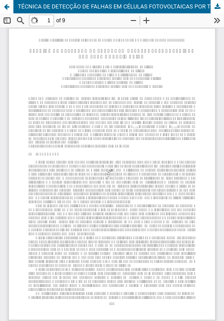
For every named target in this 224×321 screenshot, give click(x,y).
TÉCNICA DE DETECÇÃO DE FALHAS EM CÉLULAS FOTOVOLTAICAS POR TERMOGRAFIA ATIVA (121, 6)
